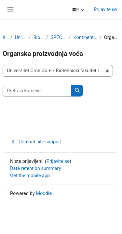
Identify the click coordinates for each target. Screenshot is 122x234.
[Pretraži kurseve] (37, 91)
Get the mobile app (30, 175)
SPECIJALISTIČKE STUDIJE (58, 37)
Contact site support (36, 142)
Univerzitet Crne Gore (20, 37)
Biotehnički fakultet (38, 37)
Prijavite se (105, 9)
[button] (78, 9)
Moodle (44, 193)
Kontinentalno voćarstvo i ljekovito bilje (85, 37)
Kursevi (5, 37)
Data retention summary (35, 168)
